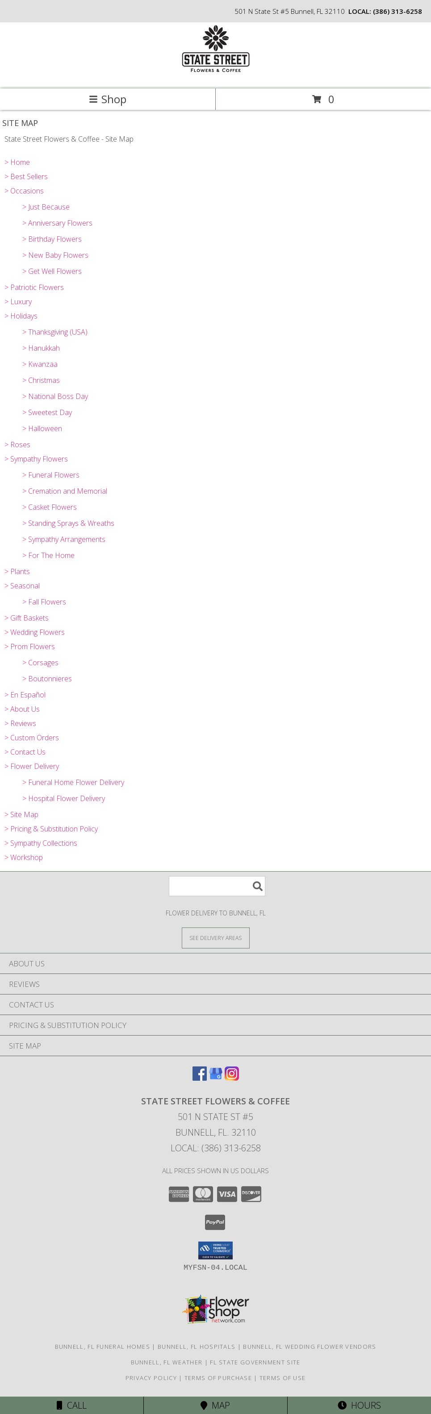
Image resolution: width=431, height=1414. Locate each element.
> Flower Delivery (31, 766)
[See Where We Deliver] (216, 937)
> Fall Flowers (44, 602)
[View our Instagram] (232, 1078)
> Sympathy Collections (40, 843)
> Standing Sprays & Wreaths (68, 523)
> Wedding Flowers (34, 632)
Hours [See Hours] (359, 1405)
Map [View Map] (215, 1405)
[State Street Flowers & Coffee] (215, 75)
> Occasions (24, 191)
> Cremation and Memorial (64, 491)
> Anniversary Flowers (57, 223)
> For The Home (48, 555)
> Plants (17, 571)
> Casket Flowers (49, 507)
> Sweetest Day (47, 412)
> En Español (25, 695)
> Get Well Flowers (52, 271)
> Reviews (20, 723)
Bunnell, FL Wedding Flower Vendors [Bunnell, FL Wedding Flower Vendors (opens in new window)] (309, 1347)
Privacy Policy (151, 1378)
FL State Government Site (255, 1362)
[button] (215, 1250)
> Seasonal (22, 586)
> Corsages (40, 662)
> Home (17, 162)
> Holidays (21, 316)
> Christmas (41, 380)
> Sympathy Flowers (36, 459)
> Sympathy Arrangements (63, 539)
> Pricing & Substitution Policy (51, 829)
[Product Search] (217, 886)
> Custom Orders (31, 738)
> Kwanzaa (40, 364)
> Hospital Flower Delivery (63, 798)
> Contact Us (25, 752)
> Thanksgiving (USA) (55, 332)
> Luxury (18, 301)
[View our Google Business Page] (216, 1078)
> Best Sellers (26, 176)
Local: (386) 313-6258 (216, 1148)
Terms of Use (282, 1378)
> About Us (22, 709)
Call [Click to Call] (72, 1405)
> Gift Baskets (26, 618)
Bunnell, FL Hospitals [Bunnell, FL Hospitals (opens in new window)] (196, 1347)
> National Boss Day (55, 396)
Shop (107, 99)
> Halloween (42, 428)
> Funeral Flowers (51, 475)
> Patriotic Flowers (34, 287)
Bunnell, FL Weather (167, 1362)
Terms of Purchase (218, 1378)
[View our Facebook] (199, 1078)
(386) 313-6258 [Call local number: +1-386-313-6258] (397, 11)
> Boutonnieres (47, 679)
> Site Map (21, 814)
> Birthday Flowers (52, 239)
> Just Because (46, 207)
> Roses (17, 444)
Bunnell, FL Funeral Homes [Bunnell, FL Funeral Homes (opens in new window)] (103, 1347)
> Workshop (23, 857)
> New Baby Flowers (55, 255)
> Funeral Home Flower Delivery (73, 782)
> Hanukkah (41, 348)
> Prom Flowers (29, 646)
